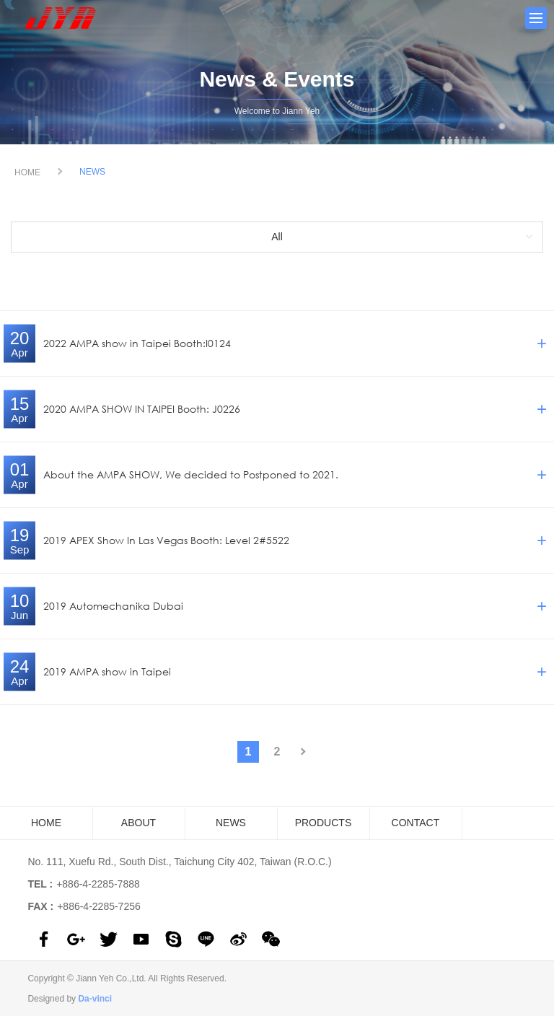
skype (173, 939)
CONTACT (416, 822)
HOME (27, 172)
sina (238, 939)
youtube (141, 939)
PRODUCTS (323, 822)
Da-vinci (95, 999)
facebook (44, 939)
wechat (271, 939)
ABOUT (138, 822)
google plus (76, 939)
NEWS (231, 822)
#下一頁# (306, 752)
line (206, 939)
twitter (109, 939)
